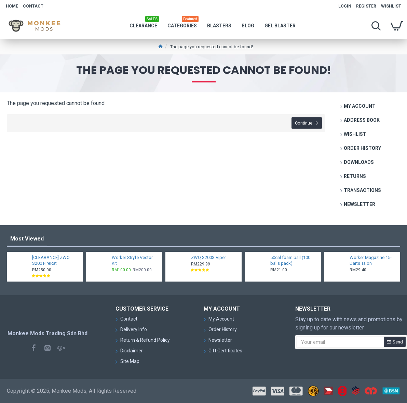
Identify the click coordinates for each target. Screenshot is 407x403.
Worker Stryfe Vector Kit (132, 260)
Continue (303, 123)
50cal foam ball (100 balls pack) (290, 260)
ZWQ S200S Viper (208, 257)
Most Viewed (27, 238)
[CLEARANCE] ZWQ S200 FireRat (51, 260)
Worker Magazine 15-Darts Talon (371, 260)
